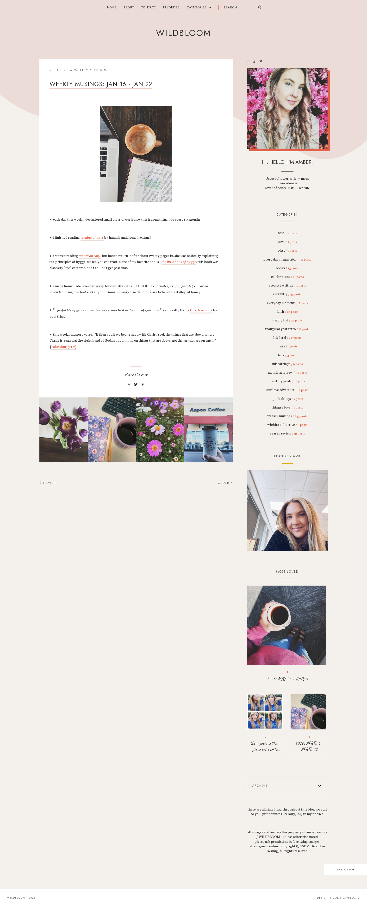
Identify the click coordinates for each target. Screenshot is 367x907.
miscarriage (287, 364)
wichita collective (287, 425)
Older (225, 482)
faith (287, 312)
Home (112, 7)
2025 (287, 251)
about (129, 7)
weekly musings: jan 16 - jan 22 (101, 84)
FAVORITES (171, 7)
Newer (47, 482)
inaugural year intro (287, 329)
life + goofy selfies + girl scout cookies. (265, 746)
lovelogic (351, 898)
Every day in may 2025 (287, 259)
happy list (287, 320)
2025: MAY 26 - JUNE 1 (287, 679)
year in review (287, 433)
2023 (287, 233)
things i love (287, 407)
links (287, 346)
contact (148, 7)
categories (197, 7)
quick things (287, 399)
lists (287, 355)
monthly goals (287, 381)
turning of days (92, 238)
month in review (287, 372)
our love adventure (287, 390)
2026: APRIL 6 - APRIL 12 (309, 746)
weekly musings (90, 70)
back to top (345, 869)
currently (287, 294)
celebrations (287, 277)
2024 (287, 242)
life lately (287, 338)
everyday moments (287, 303)
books (287, 268)
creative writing (287, 285)
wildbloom (183, 33)
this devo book (201, 310)
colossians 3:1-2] (63, 347)
